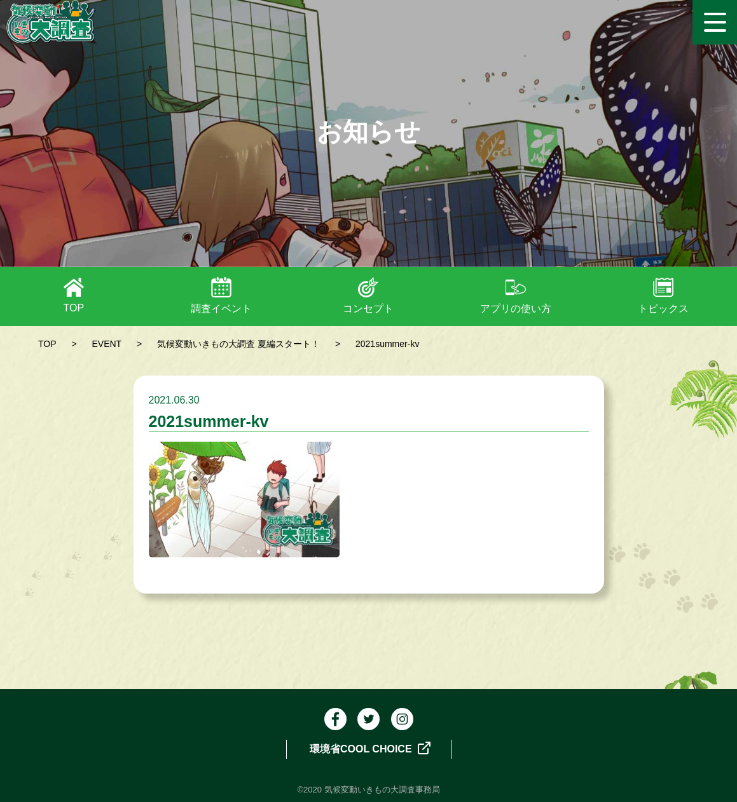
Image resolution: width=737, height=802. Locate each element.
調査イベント (221, 308)
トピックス (663, 308)
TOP (74, 307)
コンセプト (368, 308)
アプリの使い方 (515, 308)
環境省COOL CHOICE (370, 748)
